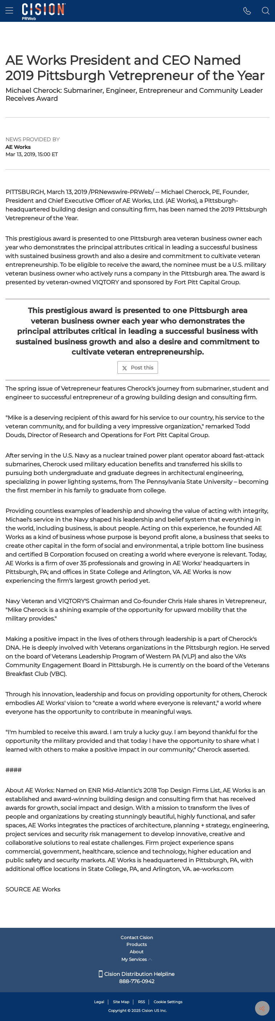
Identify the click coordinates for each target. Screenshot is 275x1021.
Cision (147, 1010)
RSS (141, 1002)
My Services (136, 959)
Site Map (121, 1002)
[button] (247, 11)
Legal (99, 1002)
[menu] (9, 11)
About (136, 951)
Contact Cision (137, 937)
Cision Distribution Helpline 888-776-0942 (136, 978)
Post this (137, 367)
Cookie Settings (168, 1002)
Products (136, 944)
